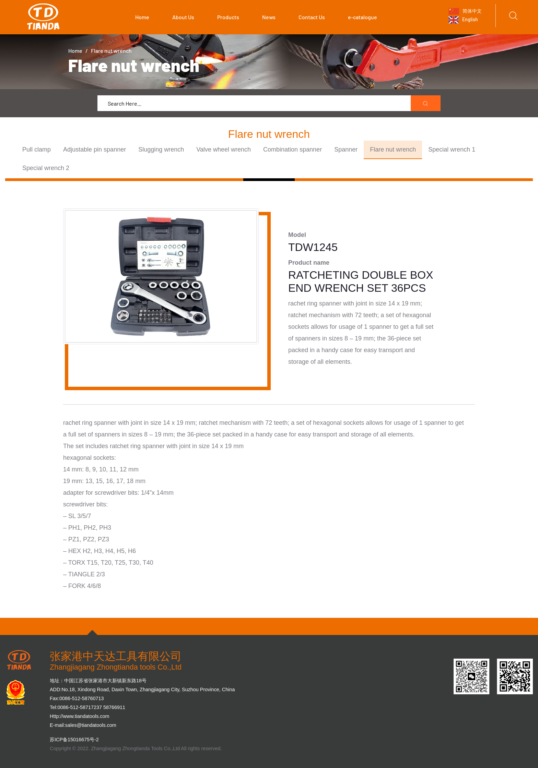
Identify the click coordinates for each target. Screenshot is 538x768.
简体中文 (465, 11)
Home (142, 17)
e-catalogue (362, 17)
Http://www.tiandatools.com (79, 716)
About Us (183, 17)
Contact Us (312, 17)
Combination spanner (292, 149)
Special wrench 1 (451, 149)
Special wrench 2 (45, 168)
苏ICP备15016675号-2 (74, 739)
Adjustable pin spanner (94, 149)
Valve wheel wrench (223, 149)
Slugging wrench (161, 149)
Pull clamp (36, 149)
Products (228, 17)
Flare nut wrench (393, 149)
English (463, 19)
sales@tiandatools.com (90, 725)
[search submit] (426, 103)
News (269, 17)
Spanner (346, 149)
